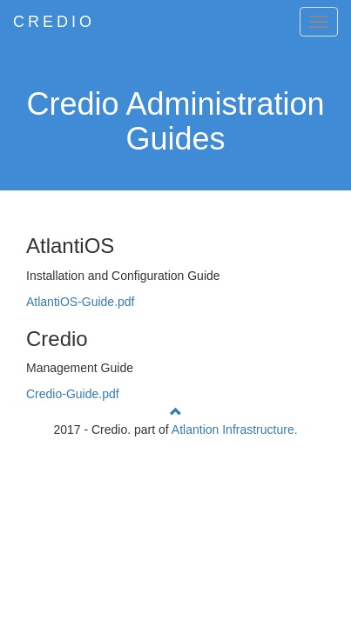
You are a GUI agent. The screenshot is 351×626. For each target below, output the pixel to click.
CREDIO (54, 21)
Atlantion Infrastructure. (235, 429)
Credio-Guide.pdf (72, 394)
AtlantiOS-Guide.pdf (80, 302)
